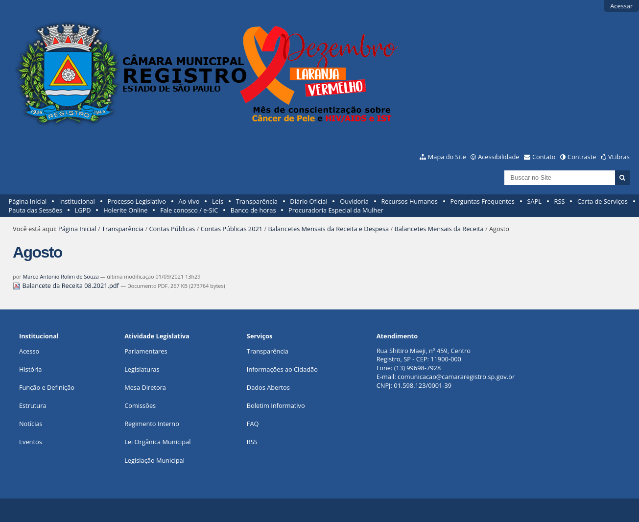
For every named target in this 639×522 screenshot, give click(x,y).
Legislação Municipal (154, 460)
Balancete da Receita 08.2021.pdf (66, 285)
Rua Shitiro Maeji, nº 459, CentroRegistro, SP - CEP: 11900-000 (424, 355)
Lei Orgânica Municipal (157, 441)
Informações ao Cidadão (282, 369)
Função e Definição (46, 387)
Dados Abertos (268, 387)
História (30, 369)
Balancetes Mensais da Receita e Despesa (328, 228)
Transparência (257, 201)
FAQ (253, 423)
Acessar (621, 5)
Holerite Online (125, 210)
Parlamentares (145, 351)
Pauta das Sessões (35, 210)
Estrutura (33, 405)
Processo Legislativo (136, 201)
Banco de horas (253, 210)
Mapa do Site (447, 156)
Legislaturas (141, 369)
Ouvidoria (354, 201)
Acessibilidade (498, 156)
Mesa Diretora (145, 387)
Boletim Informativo (276, 405)
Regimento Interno (151, 423)
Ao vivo (189, 201)
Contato (544, 156)
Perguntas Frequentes (482, 201)
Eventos (30, 441)
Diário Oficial (308, 201)
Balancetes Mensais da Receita (439, 228)
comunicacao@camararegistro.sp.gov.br (456, 376)
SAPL (534, 201)
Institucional (77, 201)
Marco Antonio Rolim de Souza (61, 276)
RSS (559, 201)
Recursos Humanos (409, 201)
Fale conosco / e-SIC (189, 210)
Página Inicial (28, 201)
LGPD (83, 210)
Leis (217, 201)
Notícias (31, 423)
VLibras (619, 156)
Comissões (140, 405)
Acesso (29, 351)
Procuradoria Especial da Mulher (335, 210)
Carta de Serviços (602, 201)
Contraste (582, 156)
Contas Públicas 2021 (231, 228)
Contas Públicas (172, 228)
